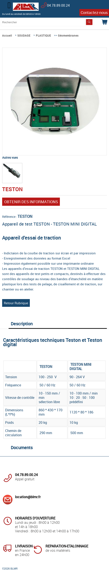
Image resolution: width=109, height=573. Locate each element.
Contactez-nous (94, 12)
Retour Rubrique (16, 303)
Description (22, 324)
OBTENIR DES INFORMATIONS (31, 201)
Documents (22, 447)
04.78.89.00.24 (58, 5)
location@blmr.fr (28, 497)
